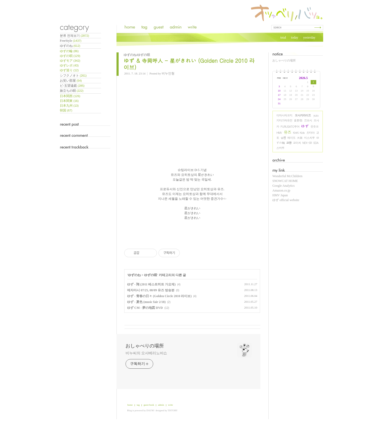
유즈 (287, 132)
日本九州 (69, 105)
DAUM (150, 410)
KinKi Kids (299, 133)
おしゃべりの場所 (284, 60)
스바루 (280, 148)
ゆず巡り (69, 70)
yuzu (315, 115)
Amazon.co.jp (281, 190)
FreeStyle (70, 41)
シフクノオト (73, 75)
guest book (149, 405)
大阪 (299, 138)
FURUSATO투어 (290, 126)
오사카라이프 (303, 115)
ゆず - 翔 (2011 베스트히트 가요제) (151, 284)
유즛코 (314, 126)
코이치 (297, 143)
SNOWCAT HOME (285, 181)
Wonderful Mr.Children (287, 176)
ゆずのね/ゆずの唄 (137, 55)
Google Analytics (283, 186)
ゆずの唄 (70, 56)
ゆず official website (285, 200)
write (170, 405)
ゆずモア (70, 61)
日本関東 (69, 101)
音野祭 (298, 120)
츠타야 (310, 133)
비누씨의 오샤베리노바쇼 (146, 353)
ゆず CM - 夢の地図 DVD (145, 308)
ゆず (305, 126)
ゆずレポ (69, 65)
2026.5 (303, 78)
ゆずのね (70, 46)
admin (161, 405)
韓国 (66, 110)
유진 (283, 138)
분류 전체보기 (74, 36)
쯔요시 (308, 120)
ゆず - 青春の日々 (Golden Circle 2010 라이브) (159, 296)
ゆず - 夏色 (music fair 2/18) (146, 302)
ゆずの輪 (69, 51)
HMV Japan (280, 195)
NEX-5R (307, 143)
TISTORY (172, 410)
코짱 (289, 143)
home (130, 405)
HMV (279, 133)
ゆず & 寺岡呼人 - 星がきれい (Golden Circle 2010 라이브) (189, 64)
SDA (315, 143)
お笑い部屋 (71, 80)
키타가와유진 (284, 120)
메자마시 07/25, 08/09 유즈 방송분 (150, 290)
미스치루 (309, 138)
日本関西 (70, 96)
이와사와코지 (284, 115)
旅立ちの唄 (72, 91)
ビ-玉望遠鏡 (72, 86)
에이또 (291, 138)
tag (138, 405)
